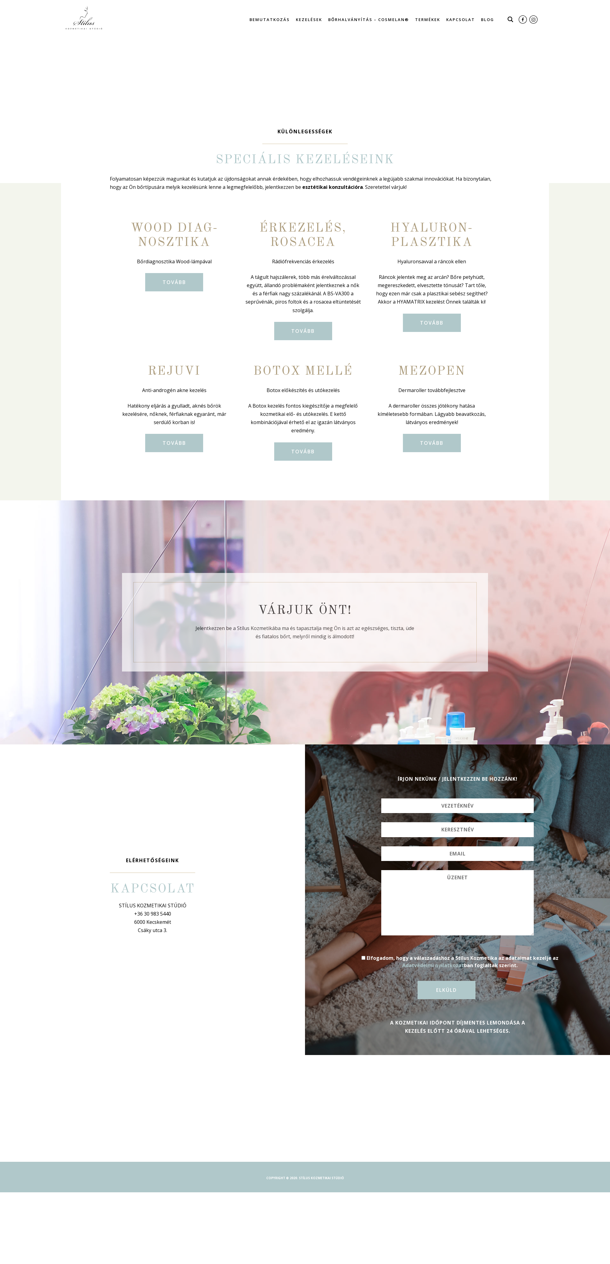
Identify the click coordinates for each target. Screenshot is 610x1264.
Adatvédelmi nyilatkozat (433, 965)
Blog (487, 19)
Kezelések (309, 19)
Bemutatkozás (269, 19)
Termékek (427, 19)
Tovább (174, 282)
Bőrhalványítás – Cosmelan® (368, 19)
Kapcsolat (460, 19)
